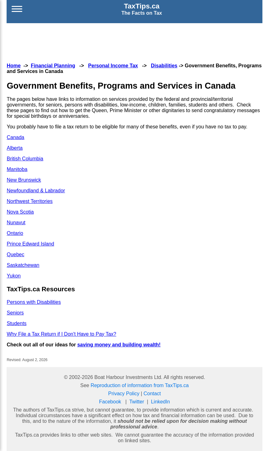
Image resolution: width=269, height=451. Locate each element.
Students (16, 323)
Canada (15, 137)
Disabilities (164, 65)
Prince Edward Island (30, 243)
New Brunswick (24, 180)
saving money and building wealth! (119, 344)
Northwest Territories (29, 201)
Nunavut (16, 222)
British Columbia (25, 158)
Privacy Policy (124, 393)
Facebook (110, 401)
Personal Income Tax (113, 65)
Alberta (15, 148)
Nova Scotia (20, 212)
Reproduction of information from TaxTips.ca (140, 385)
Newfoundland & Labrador (36, 190)
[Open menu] (17, 9)
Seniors (15, 312)
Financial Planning (53, 65)
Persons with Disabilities (34, 302)
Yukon (13, 275)
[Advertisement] (134, 42)
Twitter (136, 401)
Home (13, 65)
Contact (152, 393)
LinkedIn (160, 401)
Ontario (15, 233)
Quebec (15, 254)
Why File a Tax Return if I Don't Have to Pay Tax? (61, 334)
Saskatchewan (23, 265)
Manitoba (17, 169)
